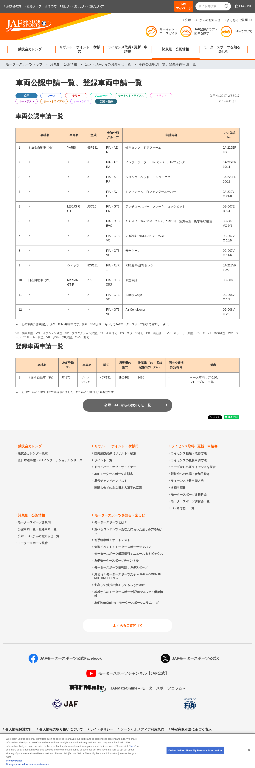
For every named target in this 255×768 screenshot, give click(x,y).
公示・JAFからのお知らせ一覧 (127, 405)
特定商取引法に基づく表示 (191, 729)
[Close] (249, 755)
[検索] (227, 6)
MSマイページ (184, 6)
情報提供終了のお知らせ (23, 735)
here (132, 751)
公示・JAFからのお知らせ (202, 20)
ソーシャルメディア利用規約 (142, 729)
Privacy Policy (14, 765)
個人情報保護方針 (18, 729)
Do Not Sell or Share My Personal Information (85, 735)
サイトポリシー (101, 729)
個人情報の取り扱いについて (61, 729)
